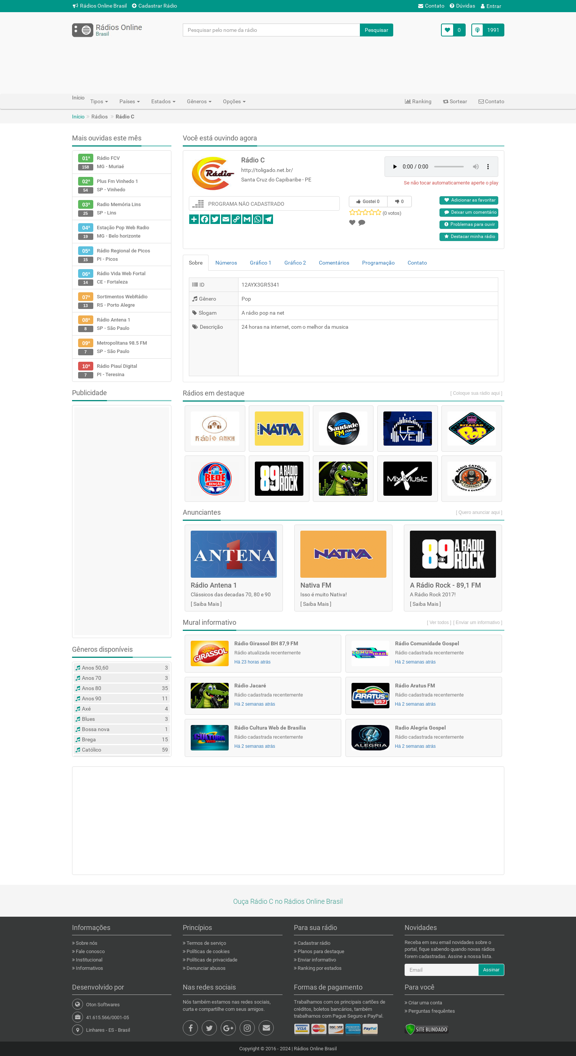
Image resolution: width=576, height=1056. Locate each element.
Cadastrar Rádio (154, 6)
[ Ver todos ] (439, 622)
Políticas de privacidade (211, 960)
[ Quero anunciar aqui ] (479, 512)
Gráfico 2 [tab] (295, 263)
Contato (431, 6)
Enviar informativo (316, 960)
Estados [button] (163, 101)
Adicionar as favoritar (470, 200)
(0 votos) (392, 213)
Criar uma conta (424, 1003)
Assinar (491, 969)
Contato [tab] (417, 263)
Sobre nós (86, 943)
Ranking (418, 101)
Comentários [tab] (334, 263)
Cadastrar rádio (313, 943)
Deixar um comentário (470, 212)
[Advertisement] (288, 65)
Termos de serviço (205, 943)
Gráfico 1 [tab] (261, 263)
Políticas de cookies (207, 951)
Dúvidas (462, 6)
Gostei (367, 201)
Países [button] (129, 101)
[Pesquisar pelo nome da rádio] (272, 30)
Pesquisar (376, 30)
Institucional (88, 960)
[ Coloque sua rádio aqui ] (476, 393)
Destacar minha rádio (469, 236)
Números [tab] (226, 263)
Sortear (455, 101)
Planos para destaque (320, 951)
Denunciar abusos (205, 968)
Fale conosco (90, 951)
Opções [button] (234, 101)
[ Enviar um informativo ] (477, 622)
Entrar (491, 6)
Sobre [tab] (195, 263)
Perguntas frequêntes (431, 1011)
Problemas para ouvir (469, 224)
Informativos (89, 968)
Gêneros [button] (199, 101)
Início (78, 116)
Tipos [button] (99, 101)
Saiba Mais (206, 604)
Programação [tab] (378, 263)
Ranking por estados (319, 968)
